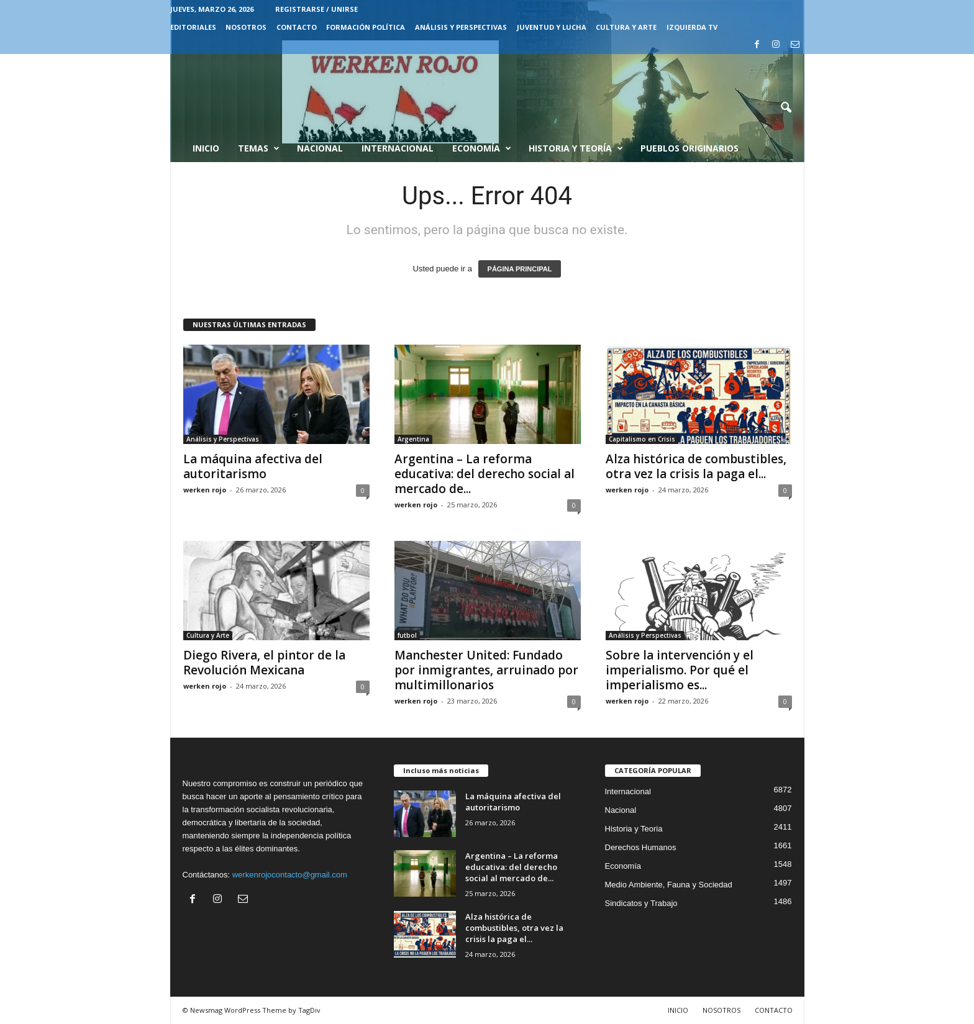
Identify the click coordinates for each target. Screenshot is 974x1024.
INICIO (678, 1010)
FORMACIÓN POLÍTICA (365, 27)
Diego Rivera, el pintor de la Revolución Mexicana (264, 662)
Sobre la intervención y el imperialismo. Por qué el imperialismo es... (679, 670)
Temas (259, 148)
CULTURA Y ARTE (626, 27)
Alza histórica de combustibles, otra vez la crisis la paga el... (696, 466)
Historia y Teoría (576, 148)
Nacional (320, 148)
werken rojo (204, 489)
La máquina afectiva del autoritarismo (252, 466)
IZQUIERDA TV (692, 27)
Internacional (398, 148)
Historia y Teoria (634, 828)
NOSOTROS (245, 27)
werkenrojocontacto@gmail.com (289, 874)
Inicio (206, 148)
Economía (481, 148)
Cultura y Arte (207, 635)
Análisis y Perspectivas (461, 27)
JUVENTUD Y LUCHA (551, 27)
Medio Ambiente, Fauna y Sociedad (668, 884)
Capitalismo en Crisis (642, 439)
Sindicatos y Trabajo (641, 903)
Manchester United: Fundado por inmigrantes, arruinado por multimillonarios (486, 670)
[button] (785, 108)
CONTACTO (296, 27)
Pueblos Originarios (689, 148)
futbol (407, 635)
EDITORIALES (193, 27)
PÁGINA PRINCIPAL (520, 269)
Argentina (413, 439)
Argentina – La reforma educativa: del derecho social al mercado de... (484, 474)
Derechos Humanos (640, 847)
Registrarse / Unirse (316, 9)
